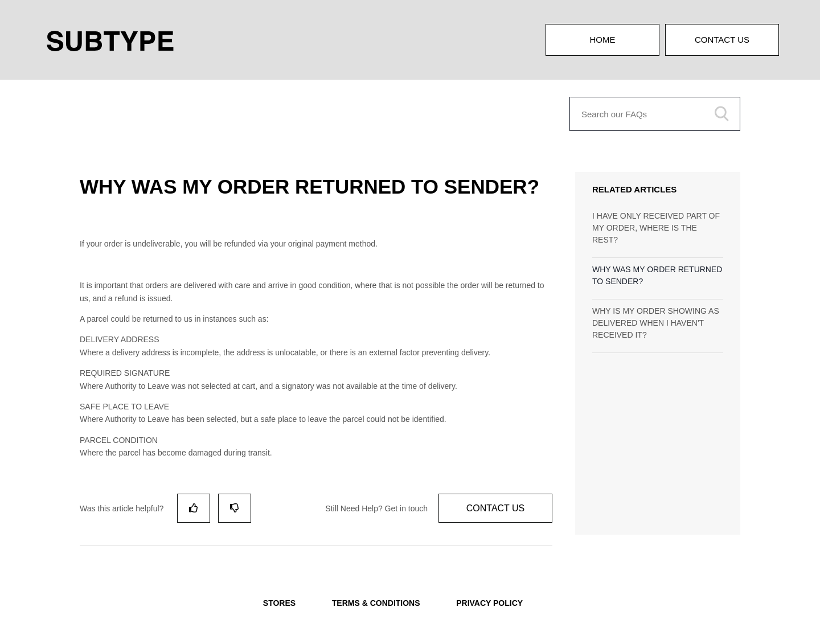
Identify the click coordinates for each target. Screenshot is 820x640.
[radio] (193, 508)
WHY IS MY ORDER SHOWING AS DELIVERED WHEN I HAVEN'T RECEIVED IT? (655, 322)
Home (603, 39)
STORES (279, 603)
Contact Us (722, 39)
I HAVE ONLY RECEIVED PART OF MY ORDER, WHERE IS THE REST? (656, 227)
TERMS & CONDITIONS (376, 603)
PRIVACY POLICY (489, 603)
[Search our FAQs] (654, 114)
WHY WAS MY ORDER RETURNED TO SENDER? (657, 275)
